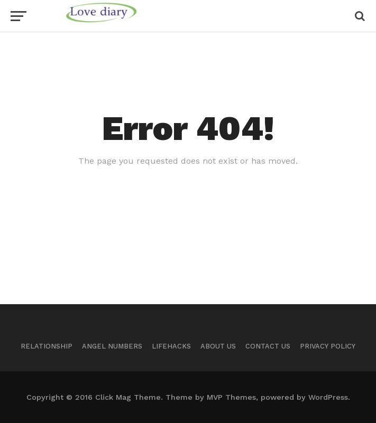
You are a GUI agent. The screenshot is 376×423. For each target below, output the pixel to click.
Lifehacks (171, 346)
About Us (218, 346)
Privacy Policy (327, 346)
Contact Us (267, 346)
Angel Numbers (112, 346)
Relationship (46, 346)
